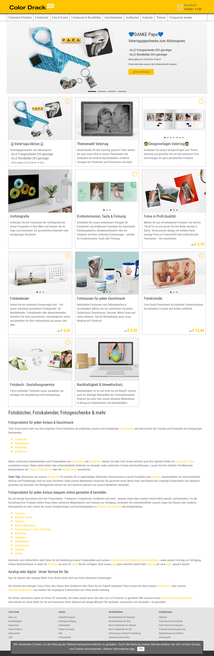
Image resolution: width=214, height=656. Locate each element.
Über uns (12, 617)
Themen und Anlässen (110, 506)
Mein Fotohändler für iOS (120, 629)
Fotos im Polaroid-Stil (40, 469)
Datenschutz (14, 633)
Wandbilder (21, 447)
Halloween (20, 537)
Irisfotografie (165, 637)
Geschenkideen (113, 17)
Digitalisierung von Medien (171, 633)
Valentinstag (22, 545)
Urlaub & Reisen (23, 517)
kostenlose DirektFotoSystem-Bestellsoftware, (135, 560)
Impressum (13, 625)
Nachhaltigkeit (15, 621)
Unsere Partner (15, 629)
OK (141, 648)
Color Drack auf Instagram (171, 625)
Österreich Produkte (20, 17)
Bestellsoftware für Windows (122, 617)
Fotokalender (22, 443)
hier (132, 648)
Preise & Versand (66, 629)
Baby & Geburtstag (25, 525)
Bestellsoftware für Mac (120, 621)
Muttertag (20, 533)
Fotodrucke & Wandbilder (86, 17)
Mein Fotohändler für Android (122, 625)
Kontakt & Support (67, 617)
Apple (75, 564)
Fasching (20, 513)
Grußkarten (132, 17)
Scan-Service (164, 586)
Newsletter (53, 476)
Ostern (18, 553)
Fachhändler (64, 625)
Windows (52, 564)
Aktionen (155, 476)
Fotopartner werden (180, 17)
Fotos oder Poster (184, 461)
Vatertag (19, 549)
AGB (10, 637)
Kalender (147, 17)
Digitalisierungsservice (20, 590)
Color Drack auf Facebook (170, 621)
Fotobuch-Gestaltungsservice (177, 598)
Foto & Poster (60, 17)
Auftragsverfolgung (67, 621)
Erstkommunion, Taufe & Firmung (33, 529)
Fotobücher (41, 17)
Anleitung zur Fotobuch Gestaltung (125, 633)
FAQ (60, 633)
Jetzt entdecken (141, 71)
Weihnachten (22, 541)
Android (151, 564)
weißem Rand (69, 469)
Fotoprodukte (126, 428)
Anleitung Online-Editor (119, 637)
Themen (161, 17)
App (114, 564)
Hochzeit (20, 521)
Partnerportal (65, 637)
